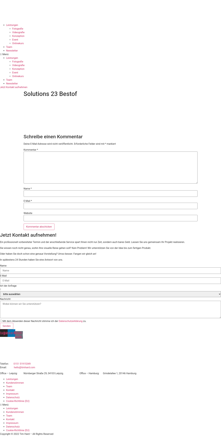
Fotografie (17, 28)
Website (28, 213)
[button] (110, 54)
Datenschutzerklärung (71, 321)
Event (15, 39)
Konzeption (18, 36)
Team (9, 47)
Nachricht (5, 299)
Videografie (18, 32)
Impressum (12, 393)
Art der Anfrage (8, 286)
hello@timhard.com (24, 367)
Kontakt (10, 390)
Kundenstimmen (15, 382)
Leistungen (12, 25)
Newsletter (12, 50)
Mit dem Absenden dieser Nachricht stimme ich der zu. (44, 321)
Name (28, 188)
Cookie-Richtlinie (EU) (17, 401)
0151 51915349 (22, 363)
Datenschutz (13, 397)
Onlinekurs (18, 43)
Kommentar (31, 150)
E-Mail (28, 201)
